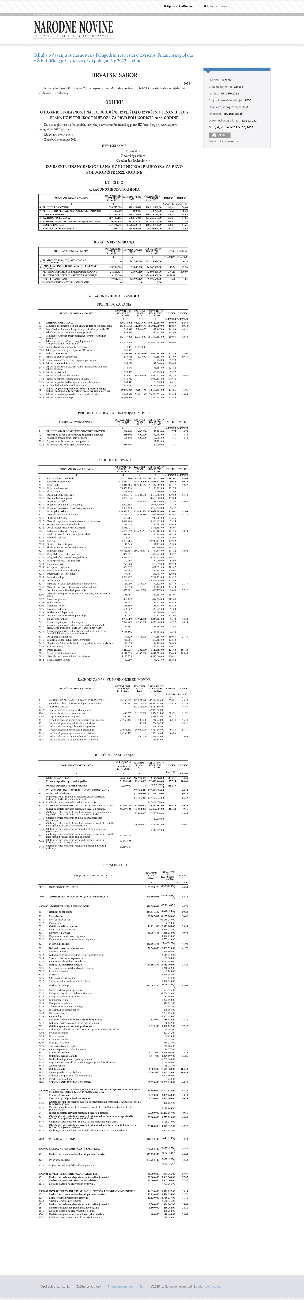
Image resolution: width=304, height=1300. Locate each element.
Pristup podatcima (120, 1287)
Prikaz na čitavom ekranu (224, 141)
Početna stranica (217, 6)
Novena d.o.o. (213, 1287)
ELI (142, 1287)
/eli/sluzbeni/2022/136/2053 (234, 127)
